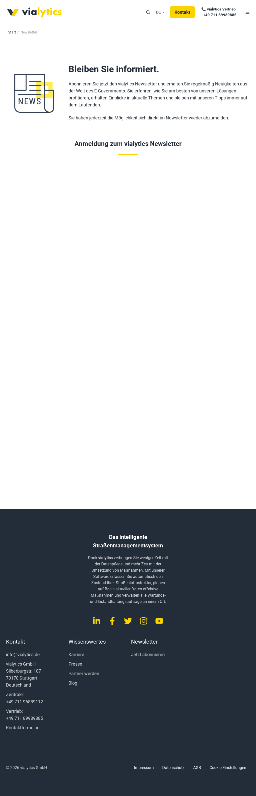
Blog (72, 683)
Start (12, 32)
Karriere (76, 654)
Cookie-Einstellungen (228, 768)
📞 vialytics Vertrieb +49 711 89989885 (218, 12)
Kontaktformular (22, 727)
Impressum (144, 767)
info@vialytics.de (23, 654)
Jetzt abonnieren (148, 654)
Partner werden (83, 673)
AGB (197, 767)
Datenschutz (173, 767)
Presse (75, 664)
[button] (148, 12)
